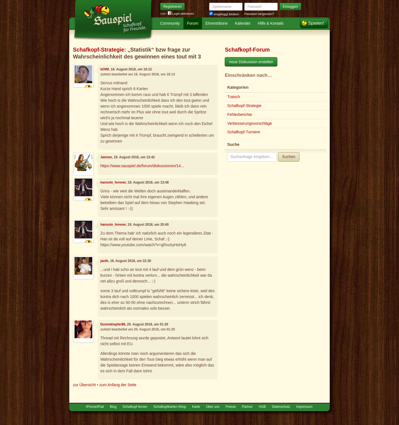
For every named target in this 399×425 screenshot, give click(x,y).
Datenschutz (281, 407)
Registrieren (172, 7)
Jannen (106, 157)
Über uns (212, 407)
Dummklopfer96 (112, 324)
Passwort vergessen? (259, 14)
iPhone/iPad (95, 407)
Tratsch (233, 97)
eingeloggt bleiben (224, 14)
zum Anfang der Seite (117, 385)
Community (170, 23)
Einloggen (290, 7)
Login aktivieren (181, 13)
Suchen (288, 156)
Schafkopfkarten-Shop (170, 407)
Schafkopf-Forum (247, 50)
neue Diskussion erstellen (251, 62)
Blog (113, 407)
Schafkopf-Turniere (243, 132)
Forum (192, 23)
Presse (231, 407)
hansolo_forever (113, 182)
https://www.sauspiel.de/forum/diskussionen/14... (142, 166)
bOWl (104, 69)
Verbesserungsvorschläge (249, 123)
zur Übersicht (84, 385)
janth (104, 261)
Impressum (304, 407)
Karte (196, 407)
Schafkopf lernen (134, 407)
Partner (247, 407)
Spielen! (316, 23)
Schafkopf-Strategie (98, 50)
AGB (262, 407)
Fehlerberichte (239, 114)
